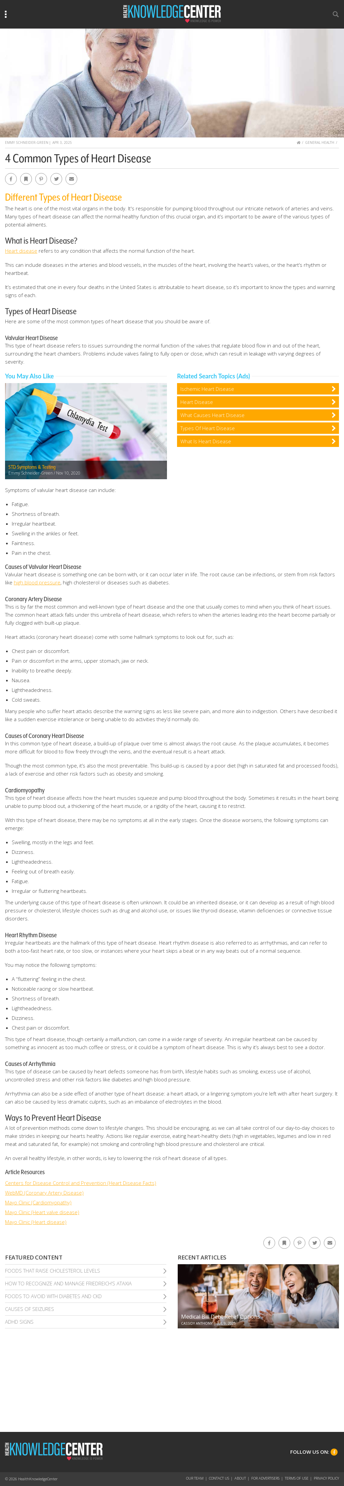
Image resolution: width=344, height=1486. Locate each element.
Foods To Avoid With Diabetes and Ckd (53, 1296)
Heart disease (21, 250)
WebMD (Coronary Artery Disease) (44, 1192)
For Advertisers (265, 1478)
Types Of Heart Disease (207, 428)
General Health (319, 142)
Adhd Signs (19, 1321)
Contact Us (219, 1478)
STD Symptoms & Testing (31, 467)
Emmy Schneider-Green (26, 142)
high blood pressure (37, 582)
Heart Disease (196, 402)
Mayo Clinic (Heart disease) (36, 1222)
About (240, 1478)
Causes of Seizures (29, 1309)
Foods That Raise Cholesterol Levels (52, 1270)
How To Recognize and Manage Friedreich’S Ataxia (68, 1283)
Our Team (195, 1478)
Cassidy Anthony (196, 1323)
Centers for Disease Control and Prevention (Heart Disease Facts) (80, 1183)
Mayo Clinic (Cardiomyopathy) (38, 1202)
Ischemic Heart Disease (207, 388)
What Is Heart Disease (205, 441)
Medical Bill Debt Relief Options (220, 1316)
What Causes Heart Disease (212, 415)
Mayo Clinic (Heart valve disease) (42, 1212)
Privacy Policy (326, 1478)
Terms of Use (296, 1478)
